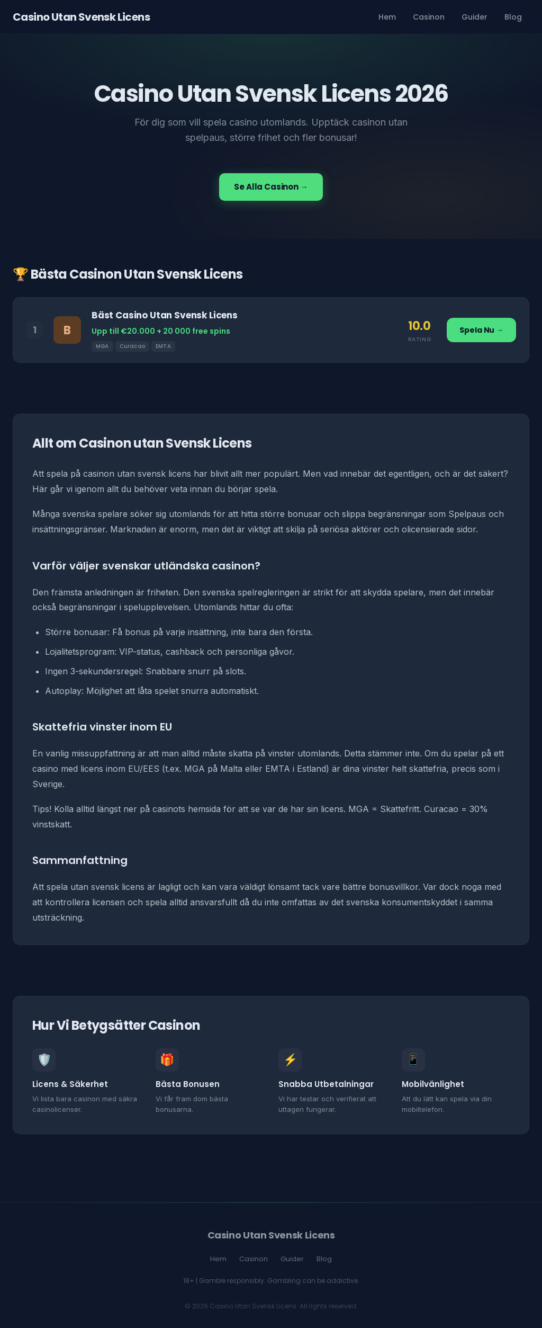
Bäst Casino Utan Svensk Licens (165, 315)
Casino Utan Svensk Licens (81, 17)
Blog (513, 17)
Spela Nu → (481, 330)
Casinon (429, 17)
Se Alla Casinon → (271, 186)
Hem (387, 17)
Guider (474, 17)
